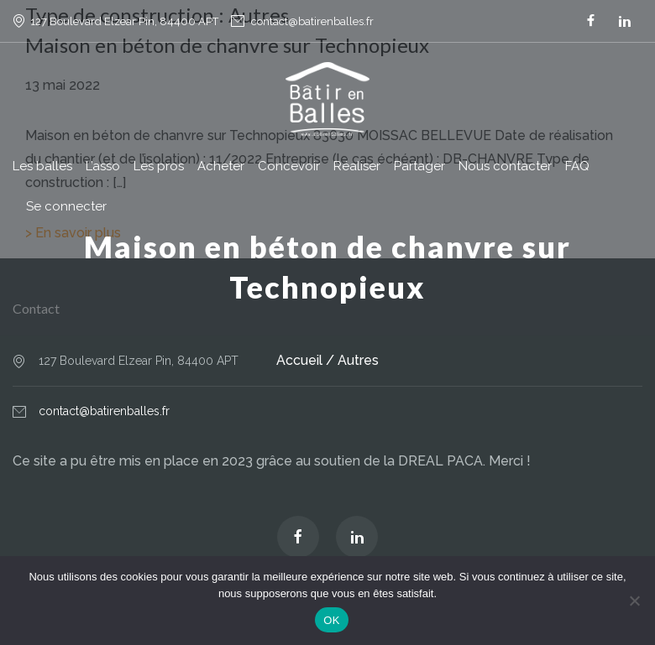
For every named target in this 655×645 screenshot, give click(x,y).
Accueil (299, 360)
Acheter (220, 166)
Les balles (42, 166)
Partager (419, 166)
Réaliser (356, 166)
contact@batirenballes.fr (312, 21)
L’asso (103, 166)
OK (331, 620)
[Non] (634, 600)
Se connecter (66, 206)
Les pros (159, 166)
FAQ (577, 166)
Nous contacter (505, 166)
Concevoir (289, 166)
